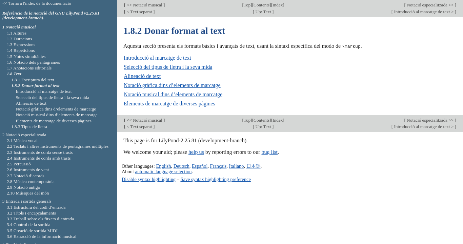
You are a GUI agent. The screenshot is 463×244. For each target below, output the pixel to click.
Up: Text (263, 11)
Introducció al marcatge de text (157, 58)
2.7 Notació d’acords (25, 175)
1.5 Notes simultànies (26, 56)
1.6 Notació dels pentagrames (33, 62)
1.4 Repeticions (21, 50)
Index (278, 4)
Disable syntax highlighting (149, 179)
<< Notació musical (144, 4)
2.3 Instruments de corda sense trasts (40, 152)
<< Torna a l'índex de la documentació (36, 3)
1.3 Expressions (21, 44)
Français (218, 165)
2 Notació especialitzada (24, 134)
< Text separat (139, 11)
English (163, 165)
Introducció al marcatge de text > (424, 11)
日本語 (253, 165)
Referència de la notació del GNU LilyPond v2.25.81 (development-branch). (51, 16)
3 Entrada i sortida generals (27, 201)
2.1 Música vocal (22, 140)
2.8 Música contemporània (31, 181)
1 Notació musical (19, 26)
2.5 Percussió (19, 163)
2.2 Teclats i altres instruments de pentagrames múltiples (57, 146)
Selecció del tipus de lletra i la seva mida (168, 67)
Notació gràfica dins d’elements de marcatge (172, 85)
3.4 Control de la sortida (29, 224)
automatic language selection (163, 171)
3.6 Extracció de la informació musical (42, 236)
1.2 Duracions (19, 38)
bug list (269, 152)
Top (247, 4)
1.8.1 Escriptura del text (32, 79)
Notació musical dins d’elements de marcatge (173, 94)
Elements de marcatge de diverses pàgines (169, 103)
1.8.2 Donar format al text (35, 85)
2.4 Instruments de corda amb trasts (39, 158)
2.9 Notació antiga (23, 187)
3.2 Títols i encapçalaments (31, 213)
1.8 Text (14, 73)
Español (199, 165)
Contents (261, 4)
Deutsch (181, 165)
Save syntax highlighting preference (215, 179)
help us (196, 152)
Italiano (236, 165)
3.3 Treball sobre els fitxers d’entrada (40, 218)
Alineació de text (142, 76)
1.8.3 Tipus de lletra (29, 126)
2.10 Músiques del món (28, 193)
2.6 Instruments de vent (28, 169)
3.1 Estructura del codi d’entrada (36, 207)
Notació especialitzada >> (430, 4)
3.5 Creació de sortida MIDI (32, 230)
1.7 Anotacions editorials (29, 67)
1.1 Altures (16, 33)
